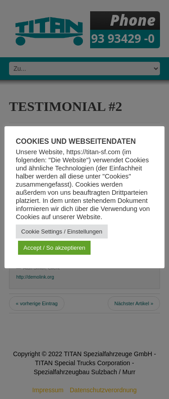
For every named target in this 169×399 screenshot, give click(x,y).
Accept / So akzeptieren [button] (54, 247)
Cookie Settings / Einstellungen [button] (61, 231)
